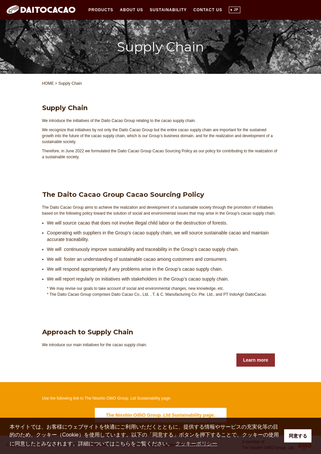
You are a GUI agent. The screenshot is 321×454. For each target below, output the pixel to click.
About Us (131, 10)
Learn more (255, 360)
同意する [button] (298, 436)
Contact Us (207, 10)
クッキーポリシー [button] (196, 443)
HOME (48, 83)
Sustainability (168, 10)
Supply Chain (70, 83)
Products (101, 10)
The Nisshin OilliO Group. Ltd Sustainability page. (160, 415)
